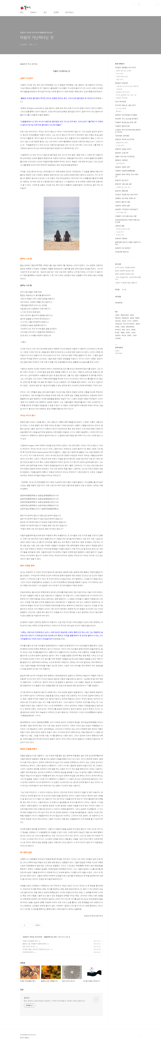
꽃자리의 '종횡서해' (121, 191)
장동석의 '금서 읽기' (122, 180)
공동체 (132, 318)
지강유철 (118, 338)
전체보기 (33, 12)
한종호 (137, 318)
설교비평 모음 (120, 163)
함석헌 (117, 332)
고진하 (133, 332)
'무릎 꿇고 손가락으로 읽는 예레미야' (127, 86)
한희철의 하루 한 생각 (123, 92)
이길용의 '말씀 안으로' (122, 126)
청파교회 (118, 318)
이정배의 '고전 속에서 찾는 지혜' (126, 216)
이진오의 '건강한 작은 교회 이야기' (126, 194)
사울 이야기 (119, 79)
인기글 (124, 289)
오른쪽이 (135, 321)
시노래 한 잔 (120, 232)
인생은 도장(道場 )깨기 (30, 941)
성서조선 (118, 330)
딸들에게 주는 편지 (50, 937)
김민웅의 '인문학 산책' (122, 167)
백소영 (124, 335)
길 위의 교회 (120, 145)
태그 (45, 12)
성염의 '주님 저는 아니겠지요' (125, 156)
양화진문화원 (130, 327)
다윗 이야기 (119, 74)
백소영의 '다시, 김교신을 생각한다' (126, 119)
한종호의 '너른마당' (121, 160)
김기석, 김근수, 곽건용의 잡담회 (125, 267)
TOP (139, 1035)
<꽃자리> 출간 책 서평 (122, 202)
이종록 (117, 315)
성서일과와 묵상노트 (122, 252)
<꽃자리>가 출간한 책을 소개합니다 (126, 283)
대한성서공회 (125, 315)
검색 (134, 4)
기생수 (135, 335)
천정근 (132, 315)
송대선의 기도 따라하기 (123, 248)
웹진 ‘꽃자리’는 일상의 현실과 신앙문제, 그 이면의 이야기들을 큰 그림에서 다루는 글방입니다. (54, 1001)
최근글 (117, 289)
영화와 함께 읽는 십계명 (123, 71)
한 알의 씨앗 (120, 235)
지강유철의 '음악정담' (122, 136)
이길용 (123, 327)
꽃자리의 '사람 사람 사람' (123, 184)
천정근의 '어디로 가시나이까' (32, 937)
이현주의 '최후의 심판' (122, 206)
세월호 (123, 332)
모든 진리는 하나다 (28, 946)
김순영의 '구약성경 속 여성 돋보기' (126, 209)
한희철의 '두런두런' (121, 83)
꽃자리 (27, 997)
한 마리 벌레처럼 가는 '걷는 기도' (126, 95)
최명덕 (129, 335)
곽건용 (117, 327)
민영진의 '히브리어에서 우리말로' (126, 115)
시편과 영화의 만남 (122, 76)
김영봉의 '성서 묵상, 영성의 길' (125, 198)
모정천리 (118, 335)
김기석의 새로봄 (121, 108)
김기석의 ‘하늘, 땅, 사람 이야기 (125, 105)
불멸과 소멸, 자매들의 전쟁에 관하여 (34, 944)
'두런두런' (119, 89)
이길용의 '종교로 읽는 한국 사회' (126, 122)
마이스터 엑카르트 (128, 324)
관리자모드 (69, 12)
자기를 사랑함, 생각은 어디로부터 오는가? (36, 949)
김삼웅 (124, 321)
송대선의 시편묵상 (121, 238)
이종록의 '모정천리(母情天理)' (125, 171)
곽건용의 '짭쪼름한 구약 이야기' (125, 67)
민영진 (128, 332)
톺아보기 (119, 111)
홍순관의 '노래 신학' (122, 153)
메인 (21, 12)
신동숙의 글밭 (119, 226)
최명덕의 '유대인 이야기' (123, 149)
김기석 (129, 321)
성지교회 (118, 321)
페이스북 (117, 361)
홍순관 (138, 324)
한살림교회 (125, 318)
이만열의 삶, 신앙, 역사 (123, 187)
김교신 (128, 330)
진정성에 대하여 (27, 952)
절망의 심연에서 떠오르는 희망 (124, 271)
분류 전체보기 (119, 64)
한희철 (133, 330)
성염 (123, 330)
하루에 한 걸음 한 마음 (123, 229)
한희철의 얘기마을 (121, 98)
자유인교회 (118, 324)
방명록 (56, 12)
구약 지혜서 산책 (121, 212)
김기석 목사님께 (120, 101)
